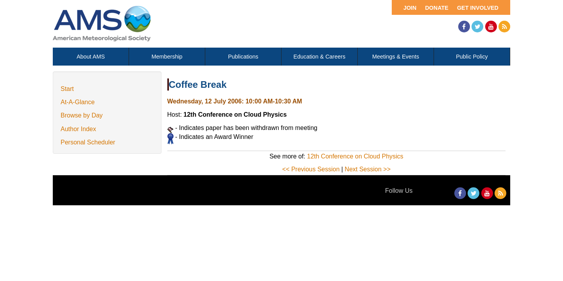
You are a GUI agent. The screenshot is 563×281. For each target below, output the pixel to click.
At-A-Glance (78, 102)
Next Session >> (368, 169)
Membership (166, 56)
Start (67, 88)
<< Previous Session (311, 169)
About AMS (91, 56)
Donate (436, 8)
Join (410, 8)
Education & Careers (320, 56)
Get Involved (477, 8)
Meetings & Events (395, 56)
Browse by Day (82, 115)
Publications (243, 56)
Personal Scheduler (88, 142)
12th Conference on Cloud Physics (355, 156)
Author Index (78, 129)
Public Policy (472, 56)
